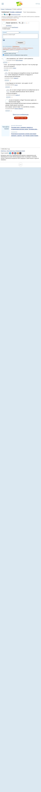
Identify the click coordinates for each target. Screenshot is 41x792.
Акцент (14, 68)
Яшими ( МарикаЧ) (19, 108)
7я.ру (20, 153)
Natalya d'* (16, 78)
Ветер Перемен (19, 60)
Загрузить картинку (4, 40)
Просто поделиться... (31, 12)
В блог (6, 14)
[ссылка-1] (8, 25)
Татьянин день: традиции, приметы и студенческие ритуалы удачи (22, 128)
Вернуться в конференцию (21, 114)
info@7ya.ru (3, 150)
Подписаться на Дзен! (15, 14)
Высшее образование (16, 125)
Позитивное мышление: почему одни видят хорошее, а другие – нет (23, 134)
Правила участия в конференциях (9, 19)
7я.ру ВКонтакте (15, 153)
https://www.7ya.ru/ (11, 150)
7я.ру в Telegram (10, 153)
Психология (14, 132)
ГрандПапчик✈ (15, 27)
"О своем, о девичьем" (15, 12)
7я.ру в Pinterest (13, 153)
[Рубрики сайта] (2, 3)
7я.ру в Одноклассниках (18, 153)
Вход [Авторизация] (38, 4)
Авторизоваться (15, 46)
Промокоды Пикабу (20, 150)
